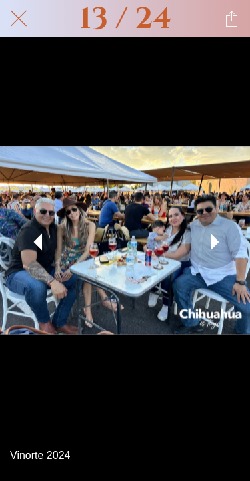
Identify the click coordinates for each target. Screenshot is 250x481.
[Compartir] (231, 19)
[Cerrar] (19, 19)
